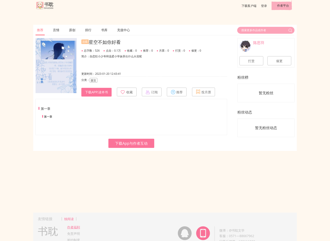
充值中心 (123, 30)
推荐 (40, 30)
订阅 (152, 92)
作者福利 (73, 227)
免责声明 (73, 233)
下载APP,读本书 (96, 92)
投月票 (203, 92)
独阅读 (69, 219)
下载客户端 (249, 6)
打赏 (251, 61)
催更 (279, 61)
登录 (264, 6)
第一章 (48, 117)
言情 (56, 30)
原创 (72, 30)
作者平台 (283, 5)
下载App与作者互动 (131, 143)
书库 (104, 30)
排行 (88, 30)
